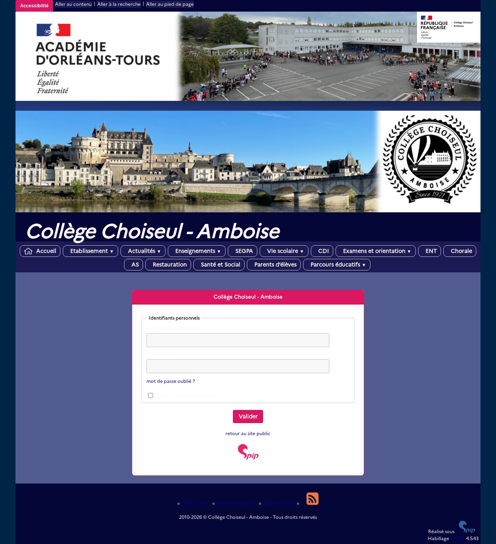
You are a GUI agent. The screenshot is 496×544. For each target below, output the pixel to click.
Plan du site (193, 503)
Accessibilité (34, 6)
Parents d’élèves (273, 265)
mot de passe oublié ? (170, 381)
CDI (322, 251)
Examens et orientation (376, 251)
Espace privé (276, 503)
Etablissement (90, 251)
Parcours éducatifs (336, 265)
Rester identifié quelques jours (191, 396)
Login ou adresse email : (172, 327)
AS (133, 265)
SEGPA (242, 251)
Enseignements (196, 251)
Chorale (460, 251)
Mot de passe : (162, 353)
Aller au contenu (73, 4)
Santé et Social (219, 265)
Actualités (143, 251)
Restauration (168, 265)
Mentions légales (234, 503)
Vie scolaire (284, 251)
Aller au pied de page (170, 4)
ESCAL (457, 538)
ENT (429, 251)
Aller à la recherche (119, 4)
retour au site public (248, 433)
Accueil (40, 251)
